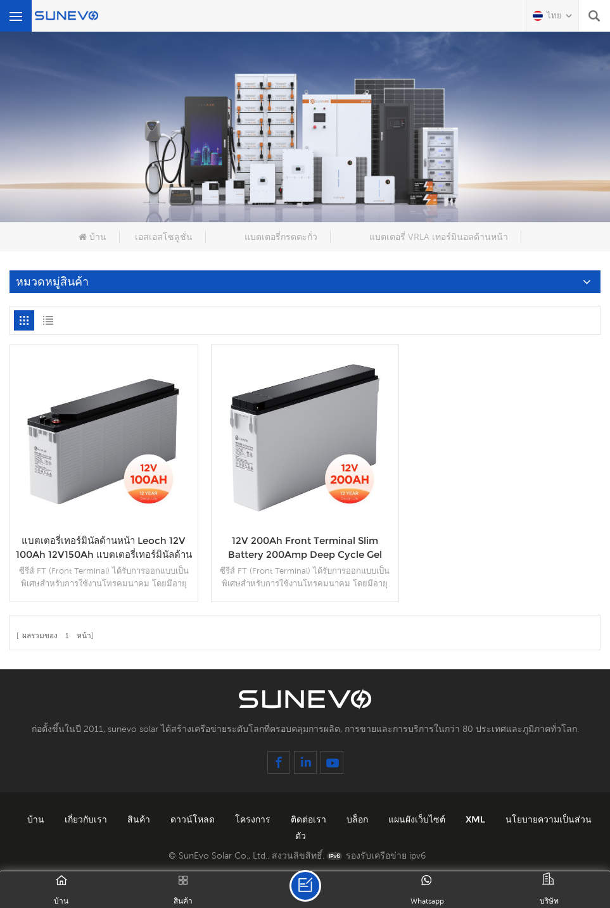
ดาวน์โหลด (193, 819)
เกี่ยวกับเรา (87, 819)
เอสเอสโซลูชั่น (164, 237)
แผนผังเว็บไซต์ (418, 819)
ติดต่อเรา (310, 819)
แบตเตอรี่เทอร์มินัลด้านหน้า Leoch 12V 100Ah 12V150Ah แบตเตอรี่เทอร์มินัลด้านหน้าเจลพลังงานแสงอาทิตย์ (104, 548)
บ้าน (92, 237)
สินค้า (140, 819)
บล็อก (358, 819)
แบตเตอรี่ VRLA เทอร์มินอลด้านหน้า (438, 237)
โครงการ (254, 819)
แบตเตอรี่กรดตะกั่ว (281, 237)
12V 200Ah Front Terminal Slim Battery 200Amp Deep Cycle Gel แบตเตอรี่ (305, 548)
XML (477, 819)
